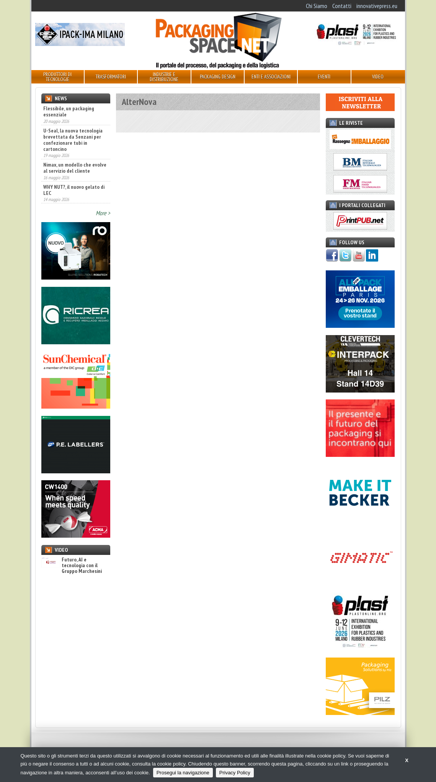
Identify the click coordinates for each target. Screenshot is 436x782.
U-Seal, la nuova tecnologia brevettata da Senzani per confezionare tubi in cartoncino (73, 140)
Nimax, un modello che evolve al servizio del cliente (74, 168)
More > (103, 213)
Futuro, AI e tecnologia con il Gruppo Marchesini (71, 565)
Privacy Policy (234, 772)
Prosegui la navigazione (183, 772)
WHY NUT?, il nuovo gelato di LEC (74, 190)
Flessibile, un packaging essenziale (68, 111)
